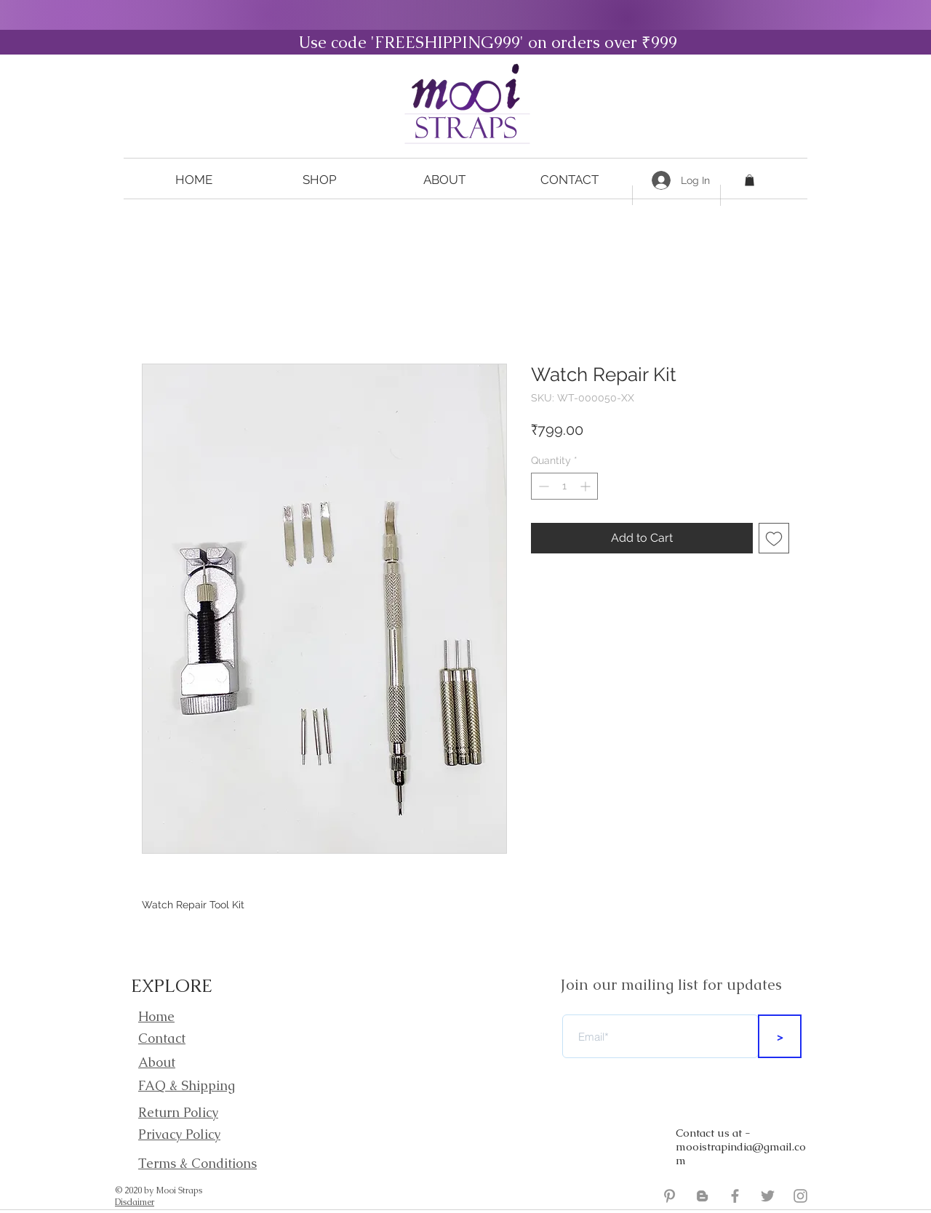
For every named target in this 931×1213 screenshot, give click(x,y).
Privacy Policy (179, 1134)
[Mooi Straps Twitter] (768, 1196)
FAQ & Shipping (186, 1085)
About (156, 1062)
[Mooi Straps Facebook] (735, 1196)
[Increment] (587, 486)
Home (156, 1016)
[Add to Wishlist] (774, 538)
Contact (161, 1038)
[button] (319, 180)
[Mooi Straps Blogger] (702, 1196)
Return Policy (178, 1112)
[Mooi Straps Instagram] (800, 1196)
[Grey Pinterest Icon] (669, 1196)
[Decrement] (542, 486)
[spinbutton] (564, 486)
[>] (780, 1036)
